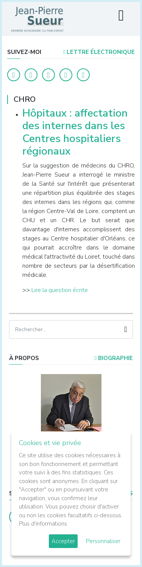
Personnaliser (103, 541)
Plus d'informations (43, 524)
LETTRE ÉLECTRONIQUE (99, 52)
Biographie (114, 358)
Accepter (63, 541)
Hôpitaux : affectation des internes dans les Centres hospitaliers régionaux (75, 132)
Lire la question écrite (59, 290)
